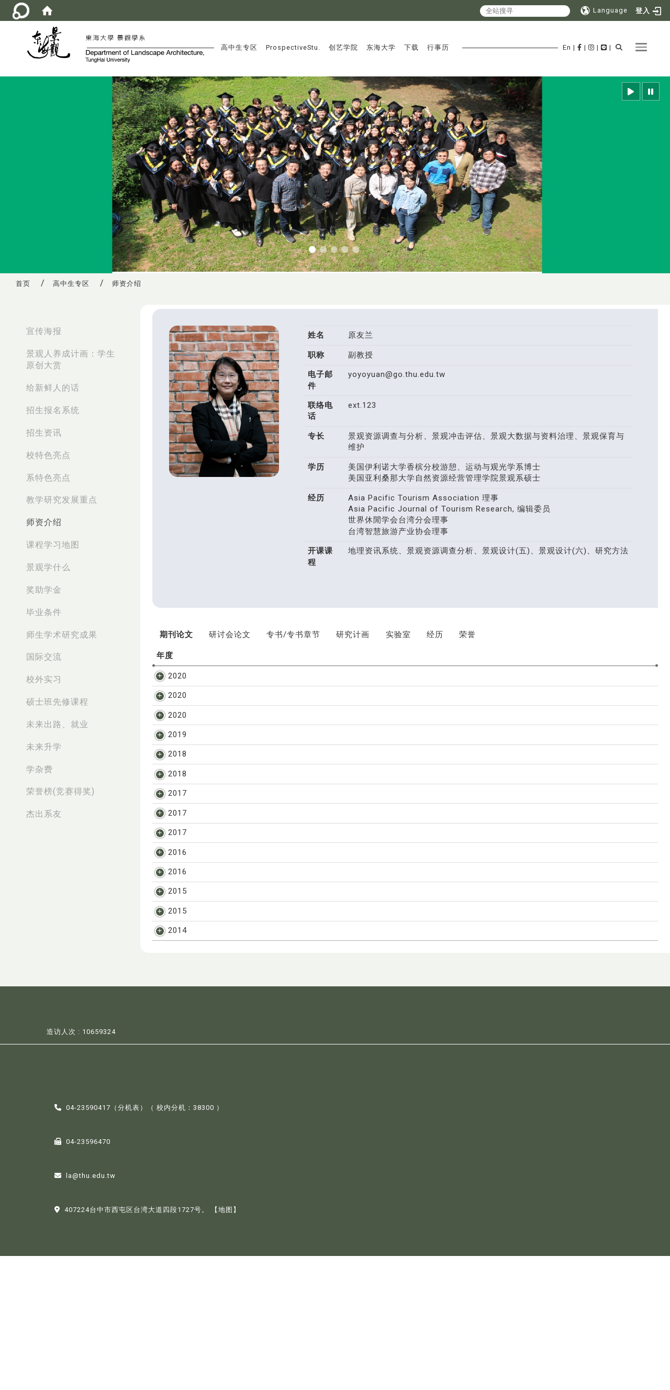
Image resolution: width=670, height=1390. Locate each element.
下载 (411, 47)
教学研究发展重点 (61, 500)
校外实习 (44, 679)
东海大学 (381, 47)
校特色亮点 (48, 455)
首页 (23, 283)
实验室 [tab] (398, 634)
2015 (166, 981)
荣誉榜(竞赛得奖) (60, 791)
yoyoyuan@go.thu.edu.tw (396, 374)
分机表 (129, 1242)
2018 (166, 765)
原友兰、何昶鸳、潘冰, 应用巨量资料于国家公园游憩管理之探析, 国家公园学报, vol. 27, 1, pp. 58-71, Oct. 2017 (404, 857)
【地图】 (225, 1344)
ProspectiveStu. (293, 47)
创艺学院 (343, 47)
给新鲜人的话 (53, 388)
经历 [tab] (435, 634)
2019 (166, 745)
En (567, 47)
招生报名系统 (53, 410)
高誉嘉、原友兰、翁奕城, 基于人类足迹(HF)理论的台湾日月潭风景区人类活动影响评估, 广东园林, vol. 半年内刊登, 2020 (419, 726)
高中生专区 (239, 47)
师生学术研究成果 (61, 635)
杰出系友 (44, 814)
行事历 (438, 47)
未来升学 (44, 747)
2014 (166, 1054)
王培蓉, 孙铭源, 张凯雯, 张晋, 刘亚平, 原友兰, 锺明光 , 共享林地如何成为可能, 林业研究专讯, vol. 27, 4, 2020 (398, 676)
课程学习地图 (53, 545)
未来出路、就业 (57, 724)
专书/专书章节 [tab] (293, 634)
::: (11, 326)
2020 (166, 676)
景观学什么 (48, 567)
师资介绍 (44, 522)
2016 (166, 919)
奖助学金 (44, 590)
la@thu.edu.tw (91, 1310)
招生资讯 (44, 433)
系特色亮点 (48, 478)
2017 (166, 827)
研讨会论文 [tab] (230, 634)
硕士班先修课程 (57, 702)
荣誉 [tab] (467, 634)
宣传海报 (44, 331)
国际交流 (44, 657)
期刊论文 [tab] (176, 634)
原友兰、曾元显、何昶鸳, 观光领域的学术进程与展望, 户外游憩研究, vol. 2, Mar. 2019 (356, 745)
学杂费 (39, 769)
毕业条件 (44, 612)
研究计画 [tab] (353, 634)
